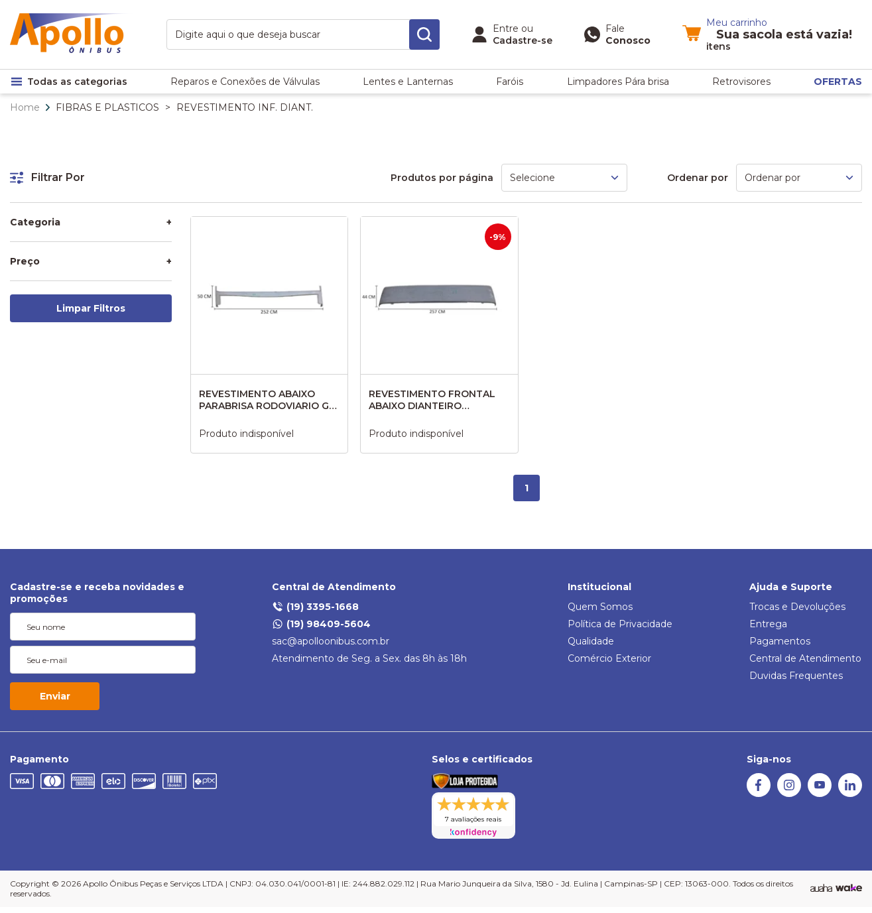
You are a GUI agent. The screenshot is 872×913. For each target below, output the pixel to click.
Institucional (599, 587)
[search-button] (424, 34)
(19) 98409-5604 (321, 624)
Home (25, 107)
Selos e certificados (482, 759)
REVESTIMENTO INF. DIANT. (244, 107)
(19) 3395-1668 (315, 607)
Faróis (509, 82)
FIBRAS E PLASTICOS (107, 107)
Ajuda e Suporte (790, 587)
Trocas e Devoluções (797, 607)
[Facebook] (759, 794)
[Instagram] (789, 794)
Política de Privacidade (620, 624)
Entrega (768, 624)
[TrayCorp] (849, 888)
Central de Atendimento (334, 587)
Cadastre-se (522, 40)
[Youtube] (820, 794)
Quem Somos (600, 607)
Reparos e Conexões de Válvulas (245, 82)
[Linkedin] (850, 794)
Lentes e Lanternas (408, 82)
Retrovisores (741, 82)
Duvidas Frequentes (796, 676)
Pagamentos (779, 641)
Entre (506, 28)
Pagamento (39, 759)
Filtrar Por (47, 177)
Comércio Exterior (609, 658)
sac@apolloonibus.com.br (330, 641)
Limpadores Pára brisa (618, 82)
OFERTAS (838, 82)
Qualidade (591, 641)
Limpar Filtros (90, 308)
